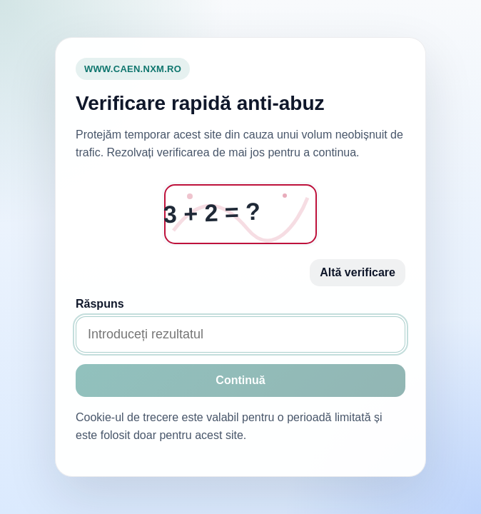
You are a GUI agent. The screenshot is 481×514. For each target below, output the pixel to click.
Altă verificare (357, 272)
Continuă (240, 380)
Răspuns (100, 304)
